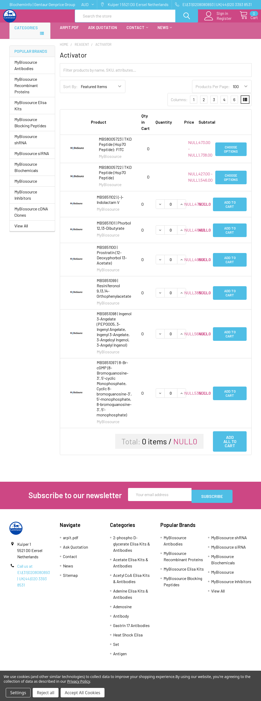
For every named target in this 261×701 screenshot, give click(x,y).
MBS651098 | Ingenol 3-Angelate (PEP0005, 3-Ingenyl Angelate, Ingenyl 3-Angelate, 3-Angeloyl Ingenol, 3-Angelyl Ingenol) (114, 334)
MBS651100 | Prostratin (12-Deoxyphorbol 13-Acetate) (112, 259)
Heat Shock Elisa (128, 637)
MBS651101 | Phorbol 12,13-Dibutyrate (114, 230)
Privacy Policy (78, 681)
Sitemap (70, 578)
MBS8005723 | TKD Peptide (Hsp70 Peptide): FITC (115, 149)
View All (21, 230)
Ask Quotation (102, 32)
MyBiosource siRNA (31, 158)
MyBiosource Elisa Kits (30, 110)
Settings (18, 693)
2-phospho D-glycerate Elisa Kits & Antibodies (131, 546)
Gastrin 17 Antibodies (131, 628)
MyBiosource (25, 185)
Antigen (120, 656)
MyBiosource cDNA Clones (31, 216)
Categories (26, 32)
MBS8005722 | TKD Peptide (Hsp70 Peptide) (115, 177)
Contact (137, 32)
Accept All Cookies (82, 693)
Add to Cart (230, 209)
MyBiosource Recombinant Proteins (26, 90)
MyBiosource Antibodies (25, 70)
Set (116, 647)
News (165, 32)
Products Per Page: (212, 91)
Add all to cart (229, 446)
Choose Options (231, 153)
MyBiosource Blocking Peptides (30, 127)
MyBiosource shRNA (25, 144)
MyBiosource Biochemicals (26, 171)
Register (218, 21)
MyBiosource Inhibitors (25, 199)
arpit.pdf (69, 32)
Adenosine (122, 609)
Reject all (45, 693)
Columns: (179, 104)
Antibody (121, 618)
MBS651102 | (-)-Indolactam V (110, 204)
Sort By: (70, 91)
